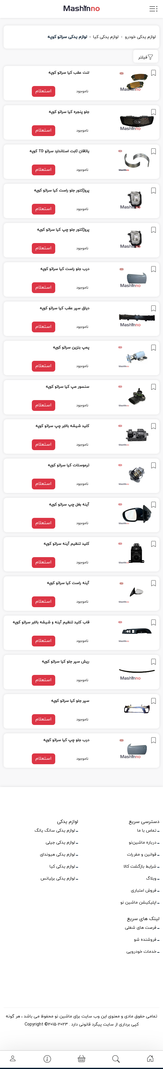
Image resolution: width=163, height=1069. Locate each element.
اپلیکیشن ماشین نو (138, 902)
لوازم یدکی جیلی (60, 842)
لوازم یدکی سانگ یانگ (55, 830)
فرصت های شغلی (140, 928)
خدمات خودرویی (141, 952)
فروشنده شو (145, 940)
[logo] (82, 7)
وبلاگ (151, 878)
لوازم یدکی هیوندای (57, 854)
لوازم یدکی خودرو (140, 37)
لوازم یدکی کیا (106, 37)
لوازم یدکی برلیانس (58, 878)
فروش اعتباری (143, 890)
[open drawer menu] (153, 10)
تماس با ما (146, 830)
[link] (81, 83)
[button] (81, 1059)
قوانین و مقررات (141, 854)
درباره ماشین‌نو (142, 842)
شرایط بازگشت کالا (139, 866)
